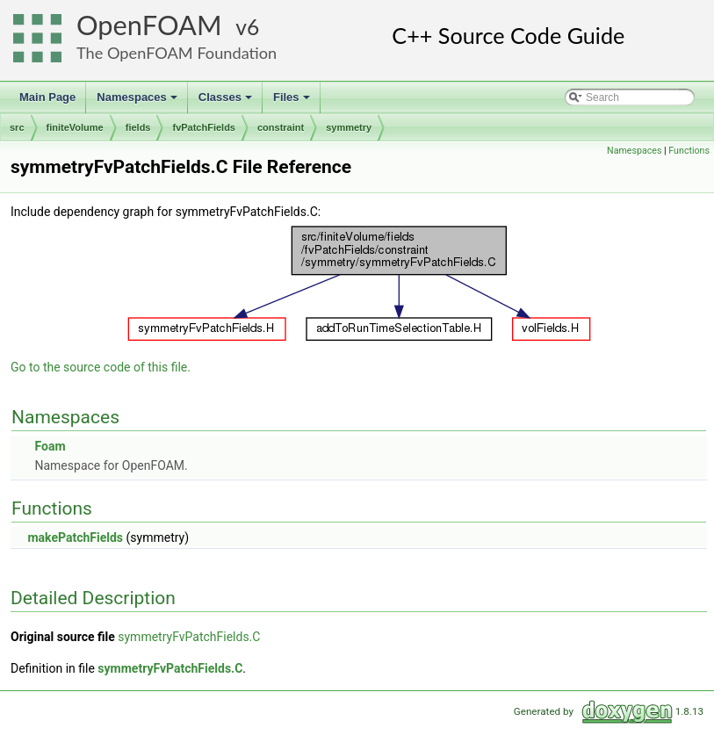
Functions (689, 150)
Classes (226, 101)
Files (293, 101)
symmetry (348, 127)
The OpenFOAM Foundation (176, 52)
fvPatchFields (203, 127)
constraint (280, 127)
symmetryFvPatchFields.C (189, 637)
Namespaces (138, 101)
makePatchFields (75, 537)
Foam (49, 446)
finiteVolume (75, 127)
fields (138, 127)
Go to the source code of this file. (101, 367)
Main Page (47, 97)
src (17, 127)
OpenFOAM (149, 25)
